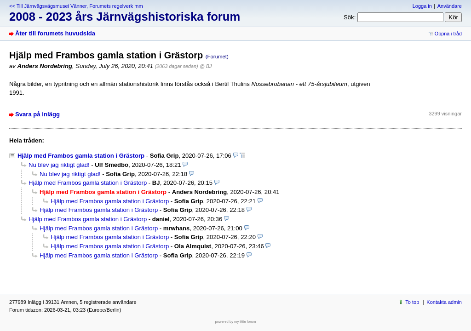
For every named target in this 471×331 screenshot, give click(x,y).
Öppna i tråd (448, 33)
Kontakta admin (444, 302)
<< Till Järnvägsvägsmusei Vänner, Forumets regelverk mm (76, 6)
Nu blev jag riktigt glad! (59, 164)
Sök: (350, 17)
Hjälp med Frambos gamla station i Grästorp (80, 155)
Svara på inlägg (37, 114)
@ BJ (206, 66)
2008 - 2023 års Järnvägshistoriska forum (124, 16)
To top (412, 302)
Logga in (422, 6)
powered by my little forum (235, 322)
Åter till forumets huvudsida (55, 33)
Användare (449, 6)
